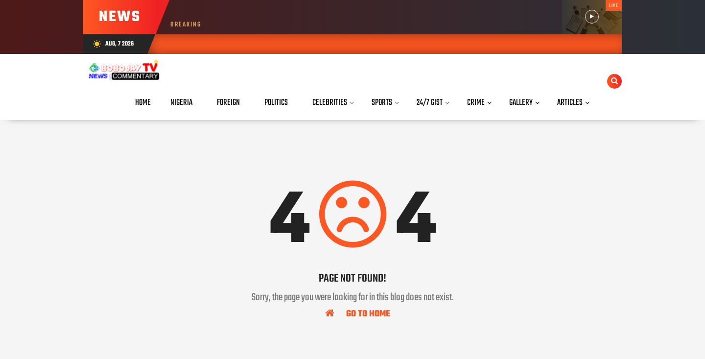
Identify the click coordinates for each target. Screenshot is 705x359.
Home (143, 102)
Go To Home (357, 313)
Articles (570, 102)
